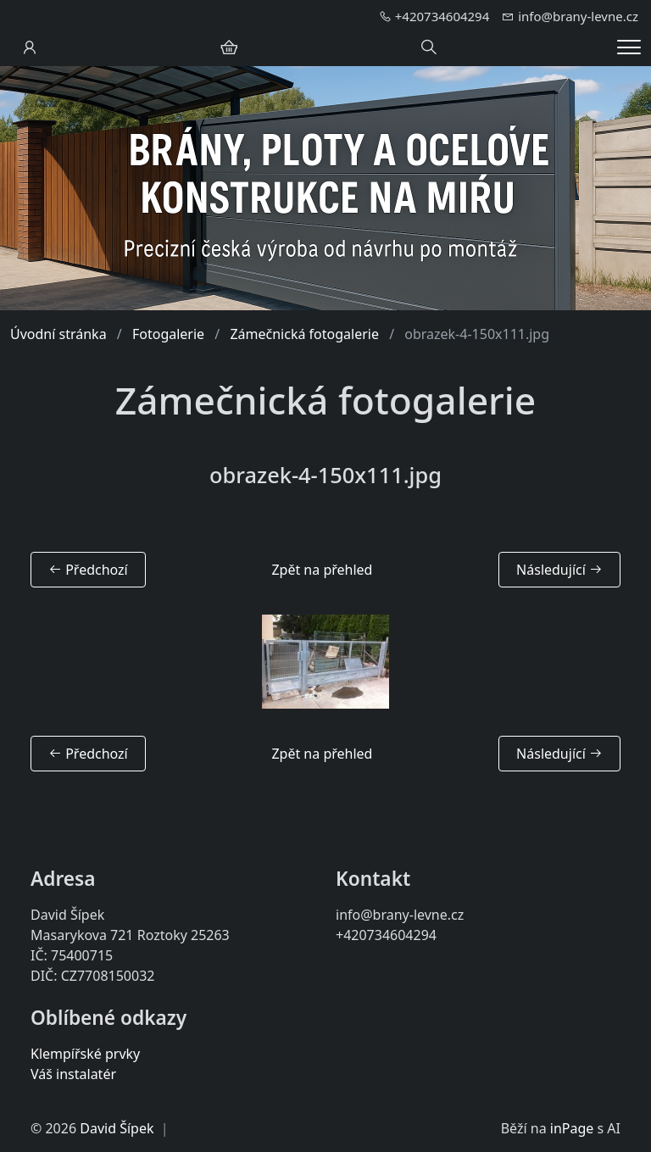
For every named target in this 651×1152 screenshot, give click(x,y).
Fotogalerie (168, 334)
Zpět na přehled (321, 569)
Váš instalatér (73, 1074)
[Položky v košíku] (229, 47)
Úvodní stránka (58, 334)
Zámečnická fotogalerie (304, 334)
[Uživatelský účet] (29, 47)
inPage (572, 1128)
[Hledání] (429, 47)
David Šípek (116, 1128)
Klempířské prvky (85, 1053)
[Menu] (629, 47)
